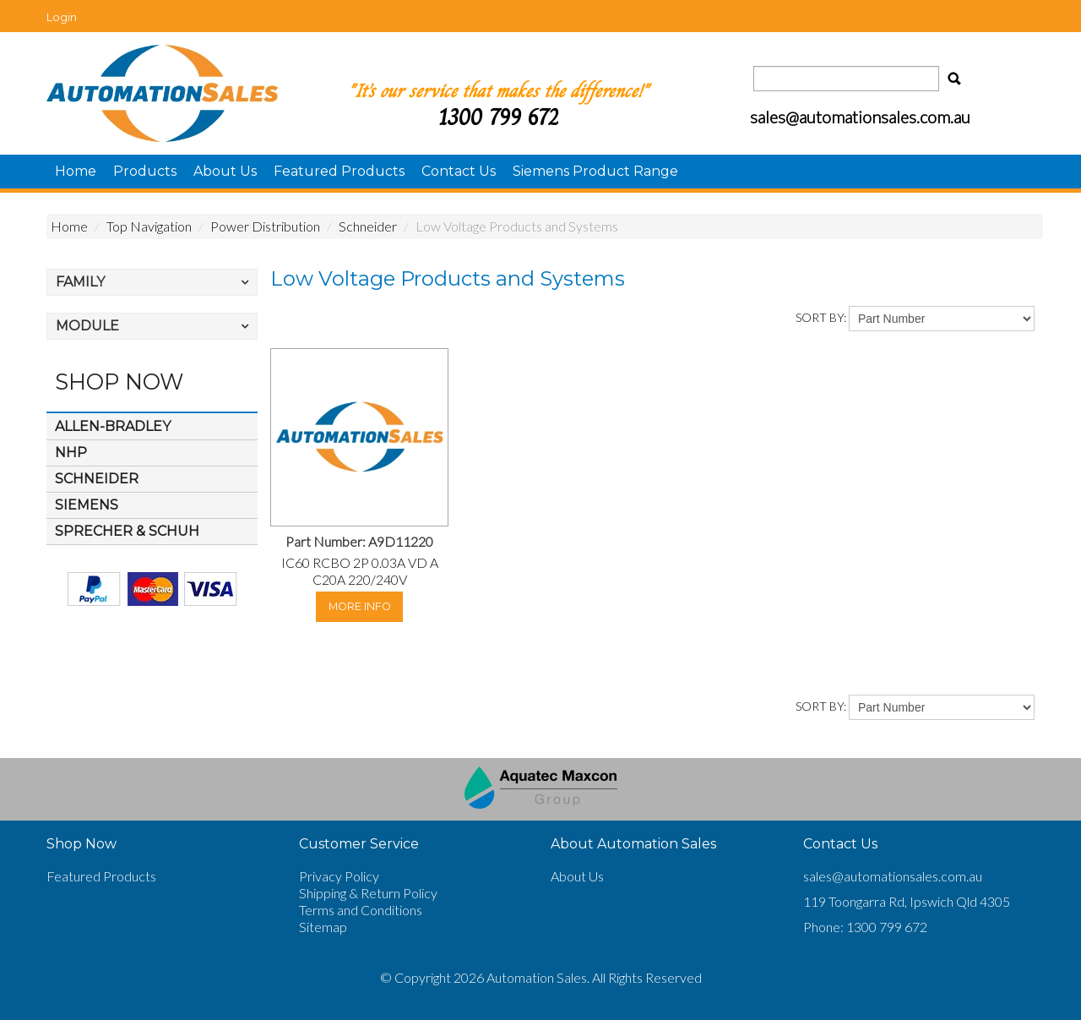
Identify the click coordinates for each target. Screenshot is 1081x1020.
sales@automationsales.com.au (892, 876)
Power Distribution (265, 226)
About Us (225, 171)
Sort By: (821, 317)
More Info (360, 606)
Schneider (368, 226)
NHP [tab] (71, 453)
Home (75, 171)
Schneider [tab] (97, 479)
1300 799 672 (498, 117)
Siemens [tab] (86, 505)
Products (145, 171)
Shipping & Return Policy (368, 893)
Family (80, 282)
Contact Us (458, 171)
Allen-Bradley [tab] (113, 426)
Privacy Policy (339, 876)
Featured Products (339, 171)
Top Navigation (149, 226)
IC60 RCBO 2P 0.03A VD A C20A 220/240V (359, 570)
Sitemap (323, 927)
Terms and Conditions (360, 910)
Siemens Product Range (595, 171)
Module (87, 326)
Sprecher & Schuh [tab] (127, 531)
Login (61, 17)
